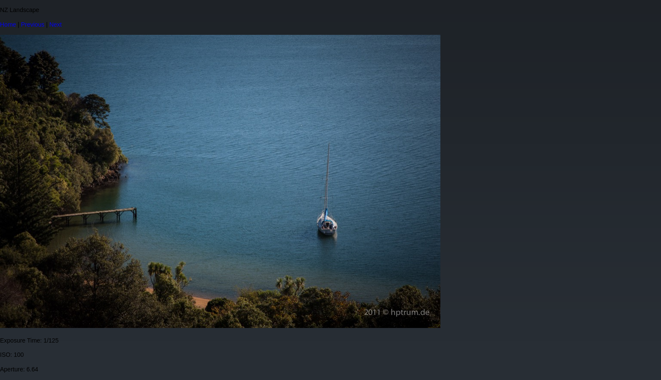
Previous (32, 24)
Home (8, 24)
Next (55, 24)
